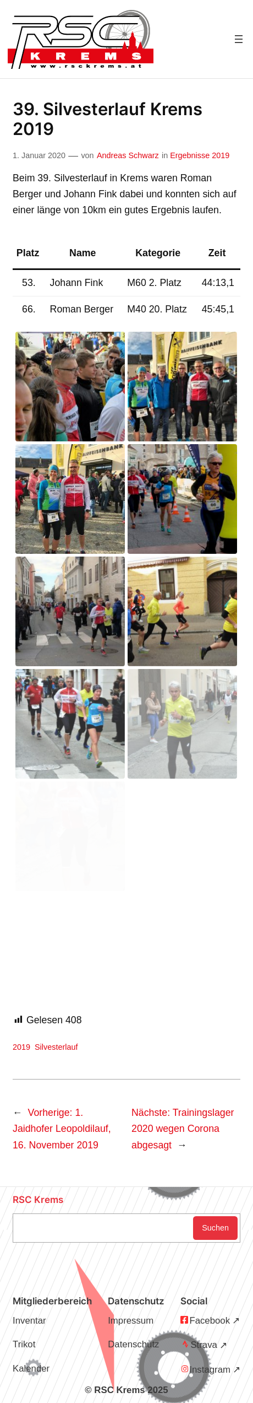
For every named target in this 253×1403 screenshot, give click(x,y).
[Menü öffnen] (238, 39)
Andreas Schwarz (128, 155)
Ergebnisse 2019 (199, 155)
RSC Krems (38, 1199)
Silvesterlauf (56, 1047)
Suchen (215, 1227)
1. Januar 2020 (39, 155)
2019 (21, 1047)
